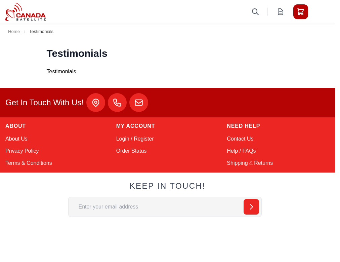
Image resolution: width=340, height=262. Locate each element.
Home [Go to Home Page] (14, 31)
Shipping (237, 163)
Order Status (131, 151)
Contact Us (240, 139)
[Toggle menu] (319, 12)
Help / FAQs (241, 151)
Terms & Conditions (28, 163)
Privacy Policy (22, 151)
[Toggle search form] (255, 11)
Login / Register (135, 139)
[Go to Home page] (25, 12)
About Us (16, 139)
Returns (263, 163)
